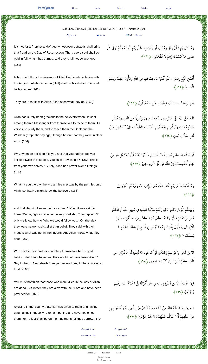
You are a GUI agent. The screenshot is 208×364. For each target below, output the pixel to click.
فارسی (168, 8)
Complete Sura (87, 329)
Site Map (106, 353)
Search (120, 8)
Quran (100, 357)
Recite (100, 35)
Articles (144, 8)
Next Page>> (121, 335)
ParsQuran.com (104, 360)
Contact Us (91, 353)
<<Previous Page (88, 335)
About (118, 353)
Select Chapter (133, 35)
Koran (107, 357)
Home (75, 8)
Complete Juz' (120, 329)
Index (97, 8)
